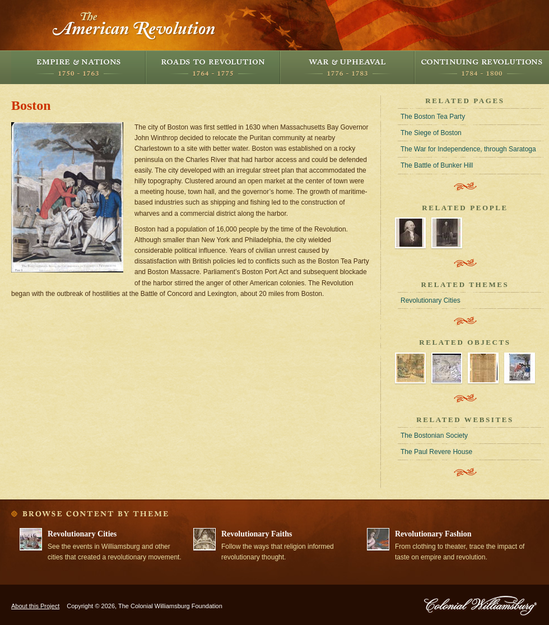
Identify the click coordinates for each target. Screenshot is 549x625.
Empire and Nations (78, 67)
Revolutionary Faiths (256, 534)
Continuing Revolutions (482, 67)
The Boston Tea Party (433, 117)
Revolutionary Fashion (433, 534)
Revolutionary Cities (430, 300)
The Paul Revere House (436, 452)
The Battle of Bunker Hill (437, 165)
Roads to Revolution (213, 67)
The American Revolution (134, 25)
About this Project (35, 606)
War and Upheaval (347, 67)
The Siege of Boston (431, 133)
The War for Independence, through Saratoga (468, 149)
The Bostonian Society (434, 435)
